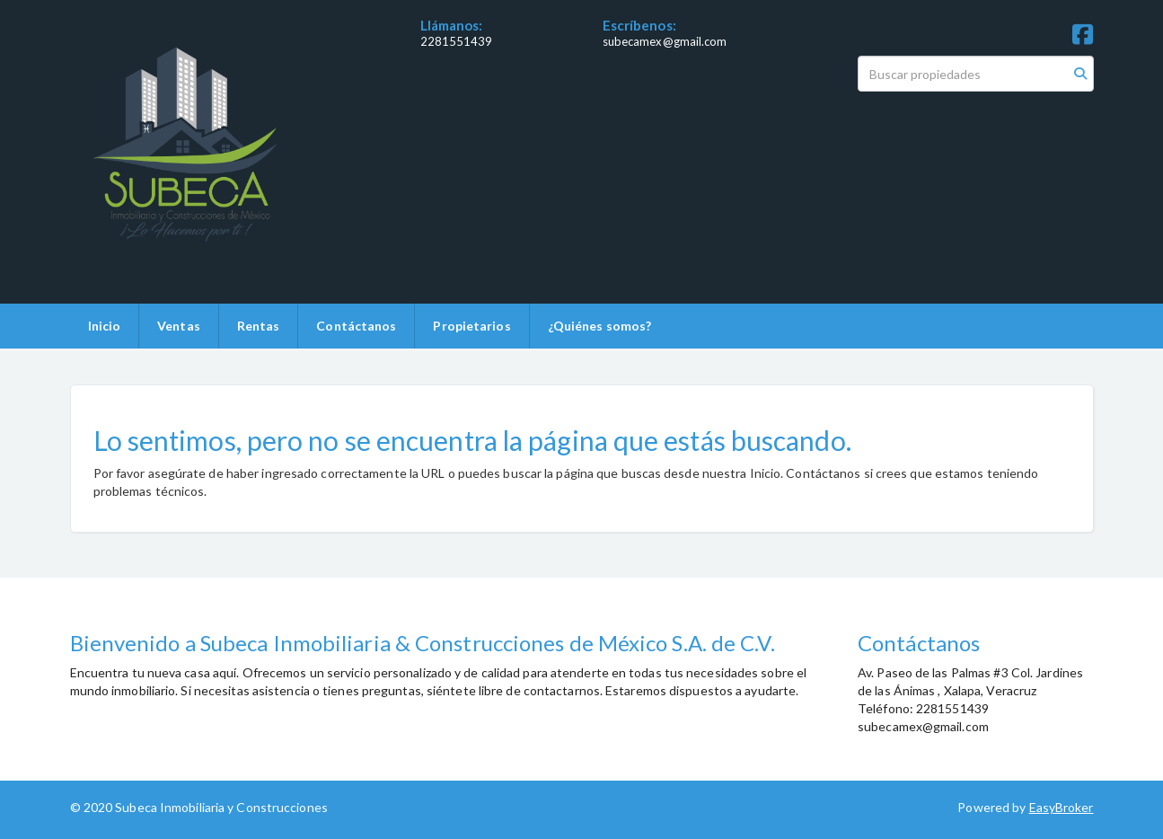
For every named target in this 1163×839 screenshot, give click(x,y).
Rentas (258, 325)
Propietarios (471, 325)
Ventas (178, 325)
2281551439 (456, 41)
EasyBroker (1061, 807)
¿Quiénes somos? (600, 325)
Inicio (104, 325)
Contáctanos (356, 325)
